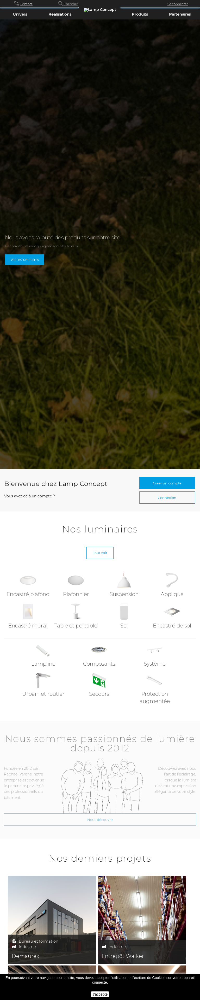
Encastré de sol (172, 626)
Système (155, 664)
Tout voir (100, 553)
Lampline (43, 664)
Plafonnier (76, 594)
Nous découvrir (100, 816)
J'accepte (100, 994)
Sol (124, 626)
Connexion (167, 498)
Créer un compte (167, 483)
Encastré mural (27, 626)
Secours (99, 694)
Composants (99, 664)
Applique (172, 594)
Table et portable (75, 626)
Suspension (124, 594)
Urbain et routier (43, 694)
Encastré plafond (28, 594)
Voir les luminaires (25, 259)
